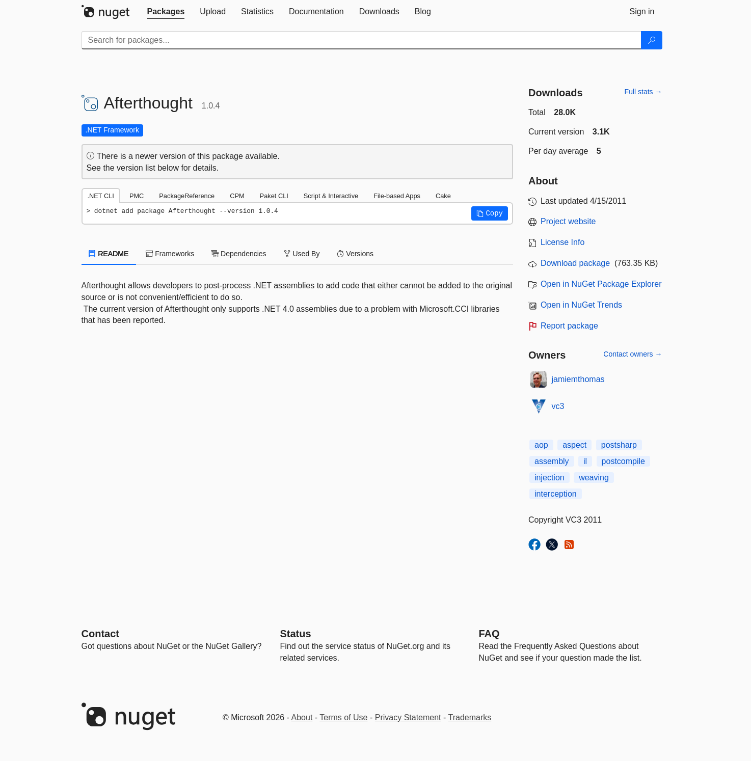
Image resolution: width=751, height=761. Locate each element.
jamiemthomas (578, 379)
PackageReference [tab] (186, 196)
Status (295, 633)
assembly (551, 461)
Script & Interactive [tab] (331, 196)
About (302, 717)
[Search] (651, 40)
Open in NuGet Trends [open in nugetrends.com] (581, 305)
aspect (574, 445)
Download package (575, 263)
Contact (100, 633)
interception (555, 494)
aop (541, 445)
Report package (569, 325)
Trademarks (470, 717)
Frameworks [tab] (170, 254)
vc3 (558, 406)
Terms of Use (343, 717)
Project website (568, 221)
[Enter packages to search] (361, 40)
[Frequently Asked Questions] (489, 633)
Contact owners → (632, 354)
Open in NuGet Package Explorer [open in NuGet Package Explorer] (601, 284)
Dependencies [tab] (238, 254)
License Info (562, 242)
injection (549, 477)
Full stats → (643, 92)
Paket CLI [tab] (274, 196)
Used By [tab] (302, 254)
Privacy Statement (408, 717)
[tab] (166, 12)
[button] (489, 213)
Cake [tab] (443, 196)
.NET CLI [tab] (101, 196)
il (585, 461)
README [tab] (109, 254)
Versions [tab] (355, 254)
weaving (594, 477)
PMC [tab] (136, 196)
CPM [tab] (237, 196)
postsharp (619, 445)
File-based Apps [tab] (396, 196)
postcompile (623, 461)
